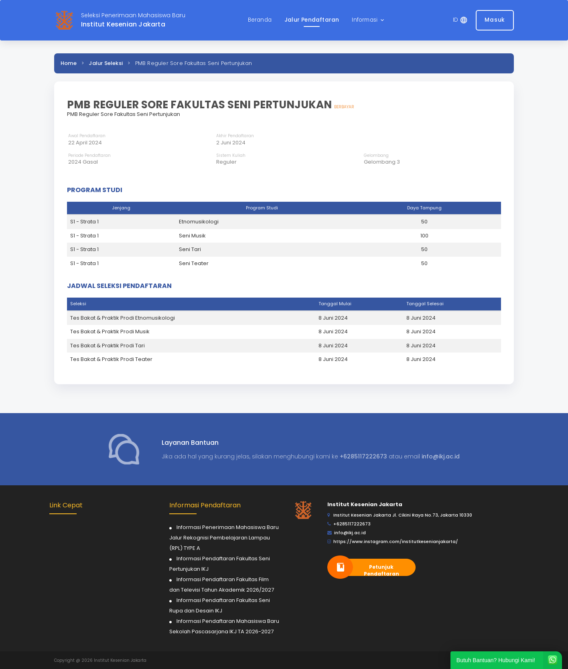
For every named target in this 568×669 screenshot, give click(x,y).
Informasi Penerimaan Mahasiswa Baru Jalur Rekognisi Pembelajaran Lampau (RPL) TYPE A (224, 537)
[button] (368, 20)
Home (69, 63)
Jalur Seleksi (106, 63)
